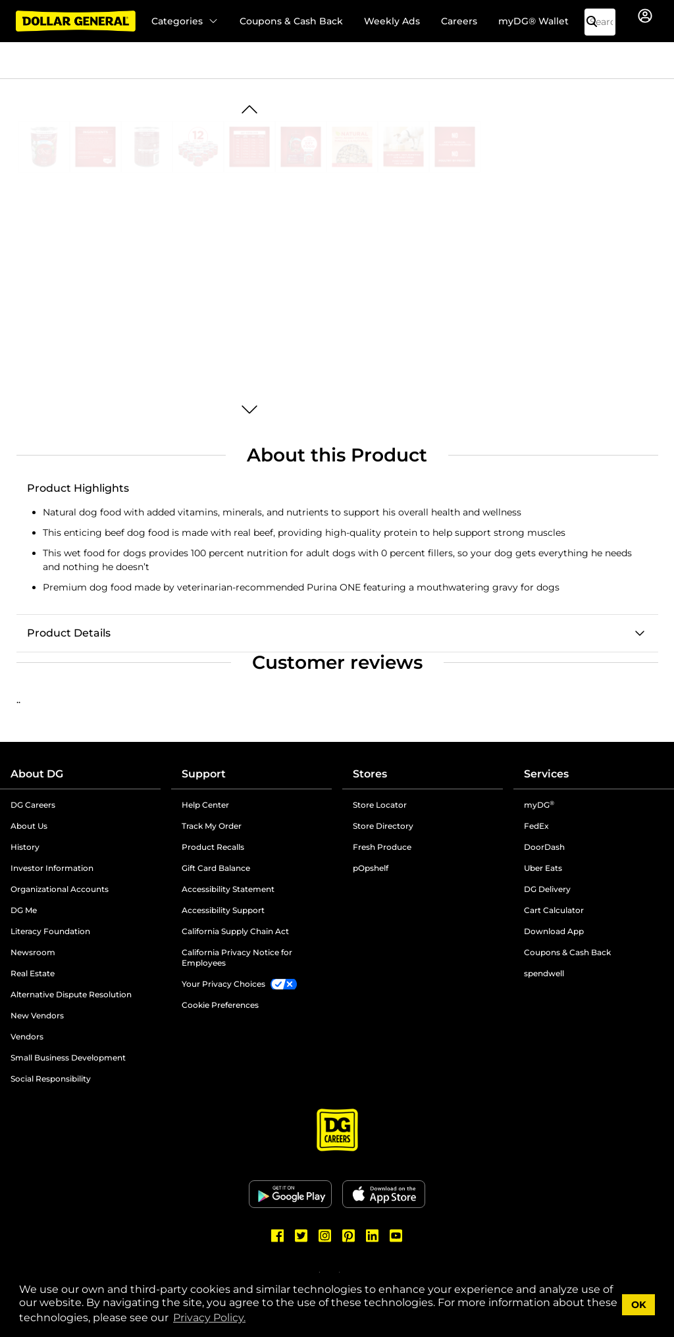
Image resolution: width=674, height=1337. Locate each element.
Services (546, 774)
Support (204, 774)
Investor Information (52, 868)
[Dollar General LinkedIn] (372, 1235)
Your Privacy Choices (223, 984)
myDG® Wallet (533, 21)
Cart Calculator (554, 910)
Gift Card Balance (216, 868)
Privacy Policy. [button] (209, 1317)
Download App (554, 931)
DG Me (24, 910)
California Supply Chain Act (235, 931)
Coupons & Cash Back (291, 21)
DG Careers (33, 805)
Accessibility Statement (228, 889)
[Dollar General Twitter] (301, 1235)
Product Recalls (213, 847)
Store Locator (380, 805)
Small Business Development (68, 1057)
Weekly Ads (392, 21)
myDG (539, 805)
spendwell (544, 973)
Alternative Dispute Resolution (71, 994)
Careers (459, 21)
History (25, 847)
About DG (37, 774)
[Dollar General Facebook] (277, 1235)
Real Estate (33, 973)
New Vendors (37, 1015)
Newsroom (33, 952)
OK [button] (638, 1305)
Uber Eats (543, 868)
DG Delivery (547, 889)
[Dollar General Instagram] (325, 1235)
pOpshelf (370, 868)
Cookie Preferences (220, 1005)
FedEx (536, 826)
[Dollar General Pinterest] (348, 1235)
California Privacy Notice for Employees (237, 957)
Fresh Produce (382, 847)
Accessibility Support (223, 910)
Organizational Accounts (60, 889)
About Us (29, 826)
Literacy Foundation (50, 931)
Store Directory (383, 826)
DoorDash (544, 847)
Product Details (69, 633)
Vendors (27, 1036)
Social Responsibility (51, 1079)
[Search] (597, 22)
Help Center (205, 805)
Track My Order (212, 826)
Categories (185, 21)
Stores (370, 774)
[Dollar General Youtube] (396, 1235)
